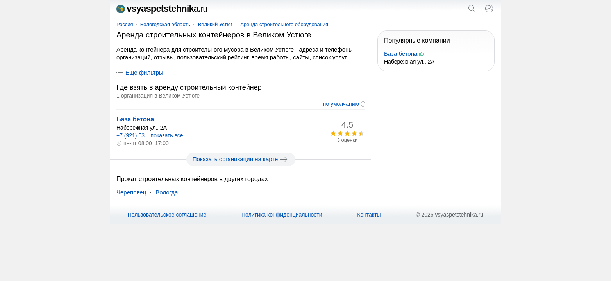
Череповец (131, 192)
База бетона (135, 119)
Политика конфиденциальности (281, 215)
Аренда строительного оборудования (284, 24)
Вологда (166, 192)
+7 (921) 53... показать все (149, 135)
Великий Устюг (215, 24)
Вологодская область (165, 24)
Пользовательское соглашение (167, 215)
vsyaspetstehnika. (161, 8)
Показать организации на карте (241, 159)
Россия (124, 24)
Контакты (369, 215)
